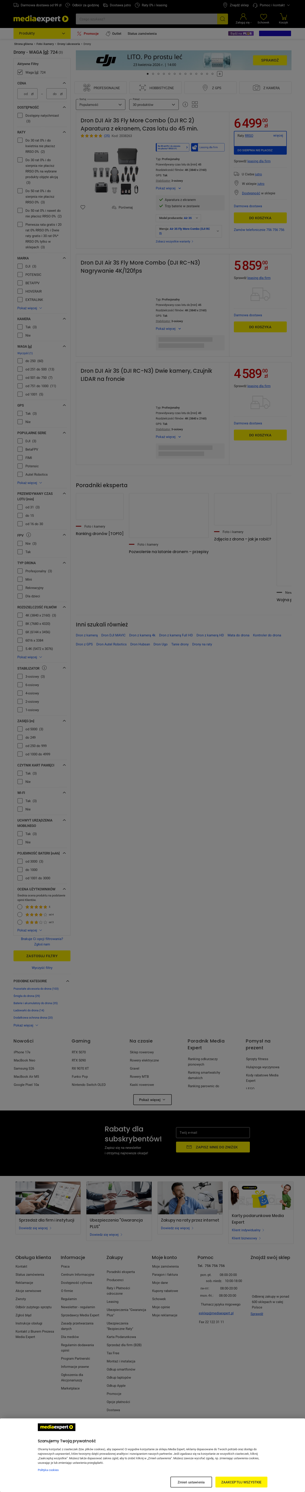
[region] (152, 1455)
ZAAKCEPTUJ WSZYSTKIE (241, 1482)
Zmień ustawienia (191, 1482)
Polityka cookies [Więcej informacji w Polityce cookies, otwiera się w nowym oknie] (48, 1470)
